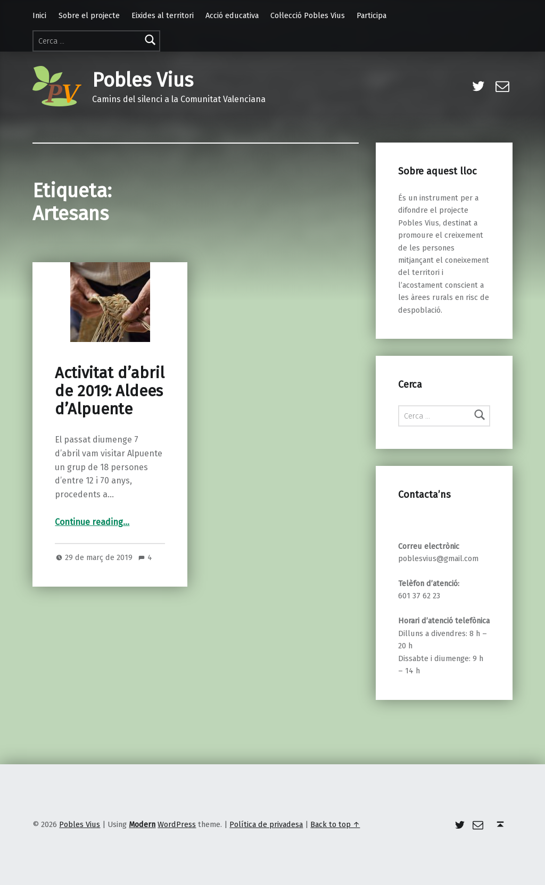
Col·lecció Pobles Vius (307, 15)
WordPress (177, 824)
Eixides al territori (162, 15)
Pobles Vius (142, 80)
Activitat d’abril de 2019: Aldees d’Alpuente (109, 391)
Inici (39, 15)
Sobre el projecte (89, 15)
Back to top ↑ (335, 824)
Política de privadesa (266, 824)
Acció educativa (232, 15)
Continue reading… (92, 522)
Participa (371, 15)
